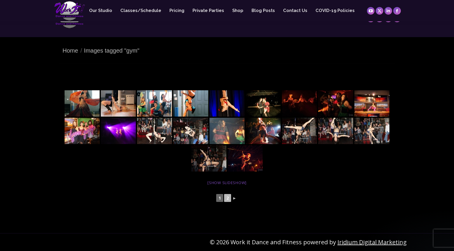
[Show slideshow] (227, 182)
